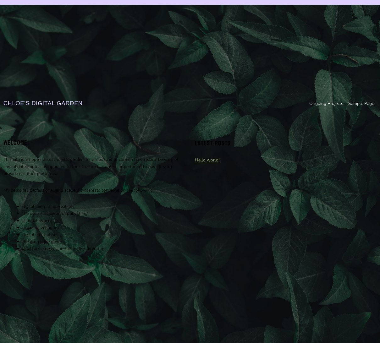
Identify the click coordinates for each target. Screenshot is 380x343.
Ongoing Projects (326, 103)
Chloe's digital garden (43, 103)
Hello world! (207, 160)
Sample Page (361, 103)
